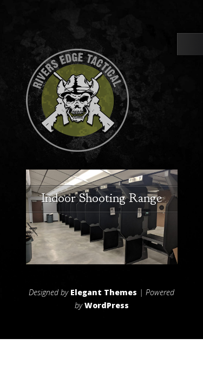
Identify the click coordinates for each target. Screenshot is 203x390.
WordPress (106, 305)
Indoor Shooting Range (101, 198)
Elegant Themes (103, 292)
